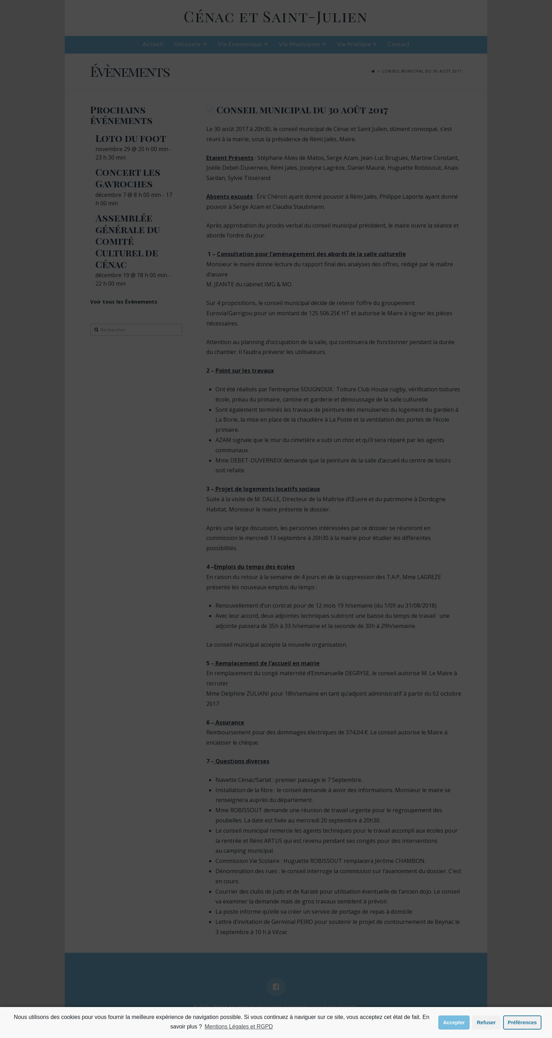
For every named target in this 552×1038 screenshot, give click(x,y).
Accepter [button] (454, 1022)
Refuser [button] (486, 1022)
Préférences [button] (522, 1022)
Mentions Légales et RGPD (239, 1027)
